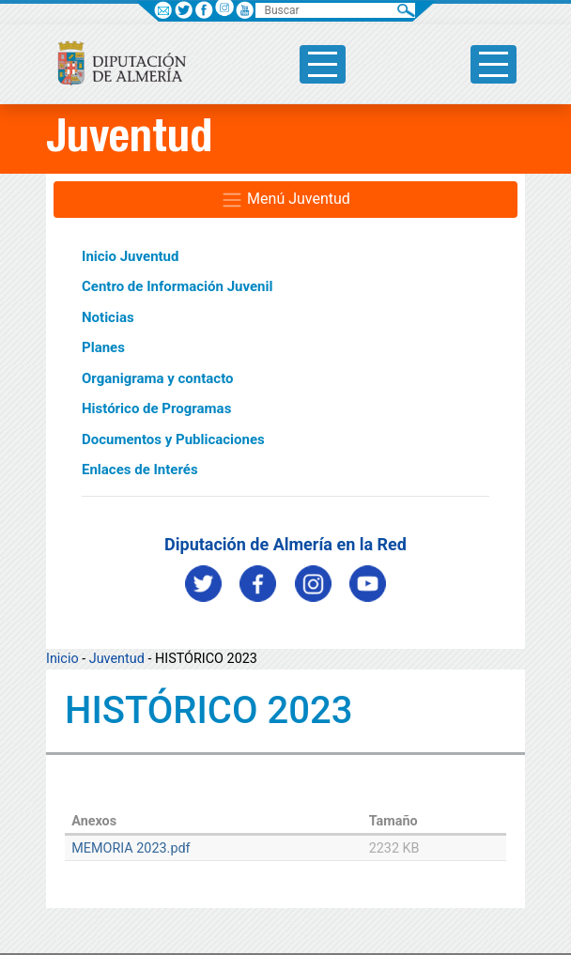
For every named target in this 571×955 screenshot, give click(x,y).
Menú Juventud (285, 200)
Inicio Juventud (130, 256)
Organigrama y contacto (158, 378)
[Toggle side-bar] (323, 64)
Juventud (117, 659)
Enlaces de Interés (140, 469)
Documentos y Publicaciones (173, 439)
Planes (103, 347)
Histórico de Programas (156, 408)
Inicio (62, 659)
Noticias (108, 317)
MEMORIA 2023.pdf (130, 848)
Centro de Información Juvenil (177, 286)
